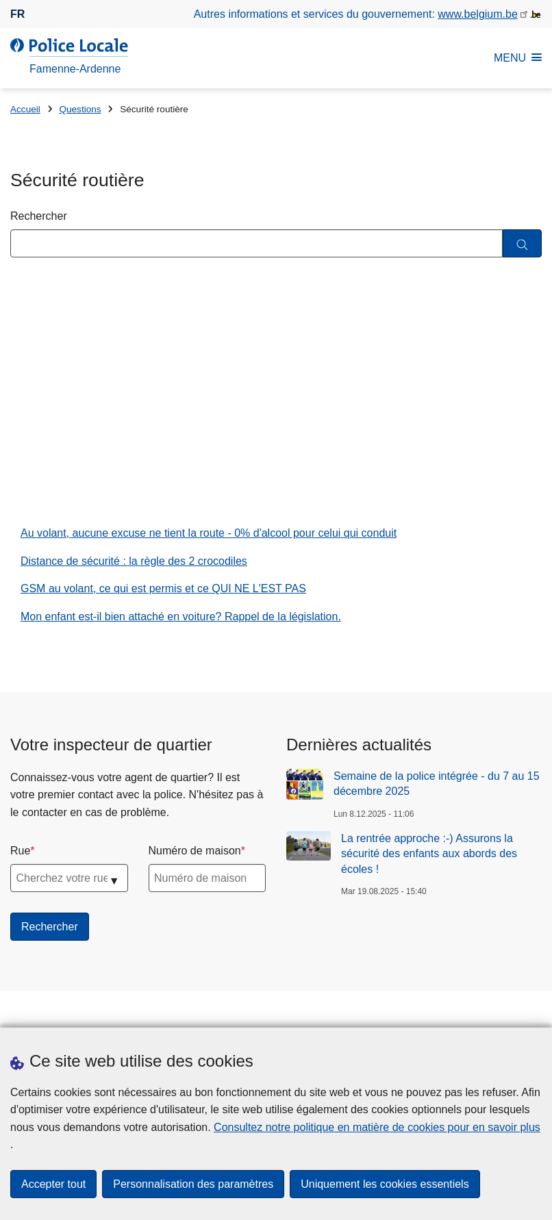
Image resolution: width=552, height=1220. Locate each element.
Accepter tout (53, 1184)
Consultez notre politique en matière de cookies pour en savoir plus (377, 1127)
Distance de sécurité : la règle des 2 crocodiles (134, 564)
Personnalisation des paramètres (193, 1184)
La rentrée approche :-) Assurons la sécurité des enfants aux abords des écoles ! (429, 856)
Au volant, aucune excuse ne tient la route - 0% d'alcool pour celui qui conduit (209, 536)
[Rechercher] (522, 243)
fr (17, 14)
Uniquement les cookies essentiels (384, 1184)
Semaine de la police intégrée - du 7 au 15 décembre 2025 (437, 786)
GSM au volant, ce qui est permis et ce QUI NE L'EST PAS (163, 591)
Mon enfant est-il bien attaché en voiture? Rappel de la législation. (181, 619)
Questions (80, 109)
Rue (20, 853)
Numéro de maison (195, 853)
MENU (518, 58)
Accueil (25, 109)
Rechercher (38, 216)
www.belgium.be (478, 14)
